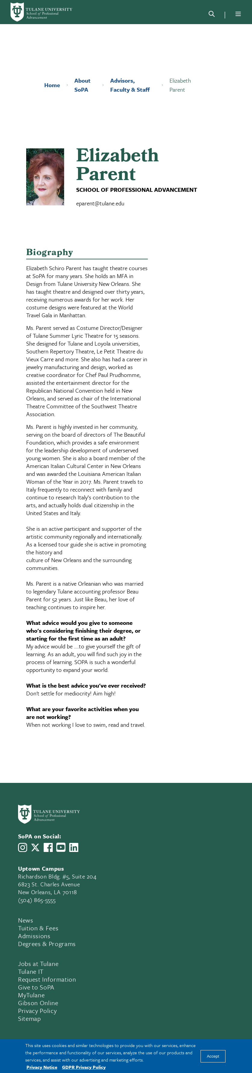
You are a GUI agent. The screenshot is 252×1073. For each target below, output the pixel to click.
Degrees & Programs (47, 943)
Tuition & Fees (38, 927)
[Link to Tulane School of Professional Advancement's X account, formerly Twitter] (35, 847)
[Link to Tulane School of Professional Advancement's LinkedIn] (73, 847)
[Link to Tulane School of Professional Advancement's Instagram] (22, 847)
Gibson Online (38, 1002)
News (25, 920)
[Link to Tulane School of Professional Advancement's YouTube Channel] (60, 847)
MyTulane (31, 994)
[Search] (211, 15)
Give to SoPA (36, 987)
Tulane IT (31, 971)
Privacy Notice (41, 1067)
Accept (213, 1056)
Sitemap (29, 1018)
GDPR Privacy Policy (84, 1067)
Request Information (47, 979)
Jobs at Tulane (38, 963)
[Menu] (238, 13)
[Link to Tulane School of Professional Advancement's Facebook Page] (48, 847)
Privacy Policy (37, 1010)
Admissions (34, 935)
